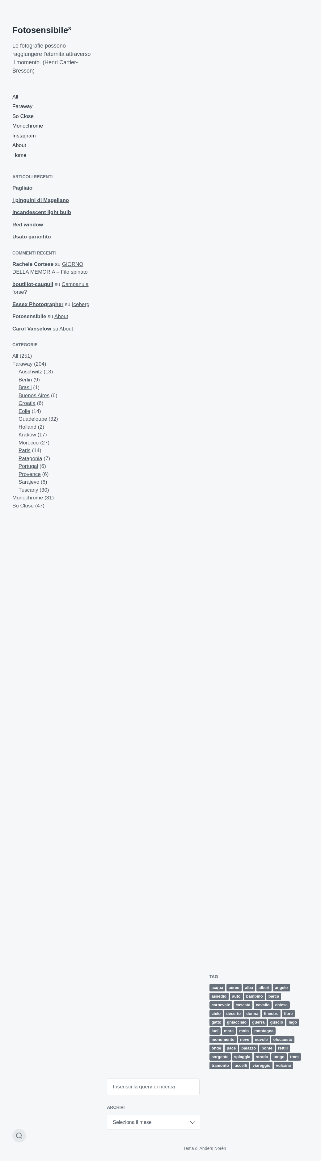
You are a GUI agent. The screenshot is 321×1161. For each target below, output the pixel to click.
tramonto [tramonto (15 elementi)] (220, 1065)
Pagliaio (22, 188)
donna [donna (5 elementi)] (252, 1013)
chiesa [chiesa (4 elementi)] (281, 1005)
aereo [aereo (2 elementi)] (234, 987)
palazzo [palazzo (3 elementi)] (248, 1048)
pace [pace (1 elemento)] (231, 1048)
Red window (27, 225)
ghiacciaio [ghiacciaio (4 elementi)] (237, 1022)
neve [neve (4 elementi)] (244, 1039)
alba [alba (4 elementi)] (249, 987)
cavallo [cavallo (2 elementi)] (262, 1005)
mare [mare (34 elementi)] (229, 1030)
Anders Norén (213, 1148)
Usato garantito (31, 237)
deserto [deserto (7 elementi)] (233, 1013)
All (15, 97)
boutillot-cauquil (32, 284)
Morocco (29, 443)
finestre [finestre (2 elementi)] (271, 1013)
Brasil (25, 387)
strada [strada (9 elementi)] (262, 1056)
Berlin (25, 380)
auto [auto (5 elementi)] (236, 996)
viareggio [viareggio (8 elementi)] (261, 1065)
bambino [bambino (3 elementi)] (254, 996)
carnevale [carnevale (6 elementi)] (221, 1005)
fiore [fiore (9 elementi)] (288, 1013)
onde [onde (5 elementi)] (216, 1048)
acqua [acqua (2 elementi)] (217, 987)
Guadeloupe (33, 419)
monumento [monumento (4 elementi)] (223, 1039)
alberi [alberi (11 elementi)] (264, 987)
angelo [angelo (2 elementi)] (281, 987)
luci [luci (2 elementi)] (215, 1030)
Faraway (22, 106)
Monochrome (27, 126)
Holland (27, 427)
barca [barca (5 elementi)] (273, 996)
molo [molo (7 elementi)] (244, 1030)
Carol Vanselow (31, 329)
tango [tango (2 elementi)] (278, 1056)
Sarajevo (29, 482)
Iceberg (81, 304)
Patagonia (30, 458)
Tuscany (28, 490)
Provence (30, 474)
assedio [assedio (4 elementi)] (219, 996)
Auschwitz (30, 372)
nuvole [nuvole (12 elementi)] (261, 1039)
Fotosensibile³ (41, 30)
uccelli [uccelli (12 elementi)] (240, 1065)
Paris (25, 450)
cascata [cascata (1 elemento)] (243, 1005)
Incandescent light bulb (41, 212)
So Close (23, 116)
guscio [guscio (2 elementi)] (276, 1022)
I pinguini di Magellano (40, 200)
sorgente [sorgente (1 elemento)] (220, 1056)
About (19, 145)
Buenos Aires (34, 395)
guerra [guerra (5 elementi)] (258, 1022)
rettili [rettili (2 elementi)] (283, 1048)
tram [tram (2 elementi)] (294, 1056)
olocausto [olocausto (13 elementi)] (282, 1039)
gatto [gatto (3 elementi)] (217, 1022)
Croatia (27, 403)
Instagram (24, 136)
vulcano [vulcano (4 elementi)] (283, 1065)
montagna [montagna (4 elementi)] (263, 1030)
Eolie (24, 411)
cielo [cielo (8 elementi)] (216, 1013)
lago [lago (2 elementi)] (293, 1022)
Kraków (27, 435)
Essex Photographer (37, 304)
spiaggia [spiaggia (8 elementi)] (242, 1056)
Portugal (28, 466)
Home (19, 155)
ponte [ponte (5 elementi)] (266, 1048)
